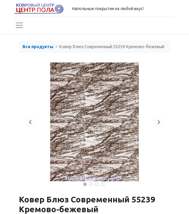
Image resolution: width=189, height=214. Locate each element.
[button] (30, 121)
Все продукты (38, 46)
